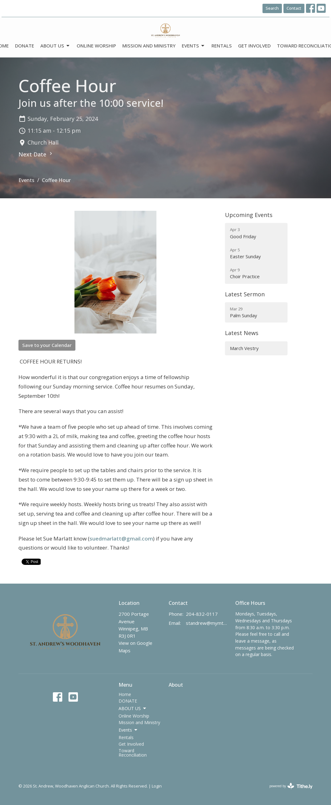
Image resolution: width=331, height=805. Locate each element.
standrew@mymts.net (207, 623)
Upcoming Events (248, 215)
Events (193, 45)
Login (157, 786)
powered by (291, 786)
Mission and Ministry (149, 45)
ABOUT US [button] (133, 708)
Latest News (241, 333)
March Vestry (244, 348)
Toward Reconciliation (133, 753)
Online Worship (96, 45)
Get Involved (254, 45)
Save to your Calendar (47, 345)
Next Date (36, 154)
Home (125, 694)
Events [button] (128, 730)
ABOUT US (55, 45)
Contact (294, 8)
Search (272, 8)
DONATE (24, 45)
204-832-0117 (202, 614)
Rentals (221, 45)
